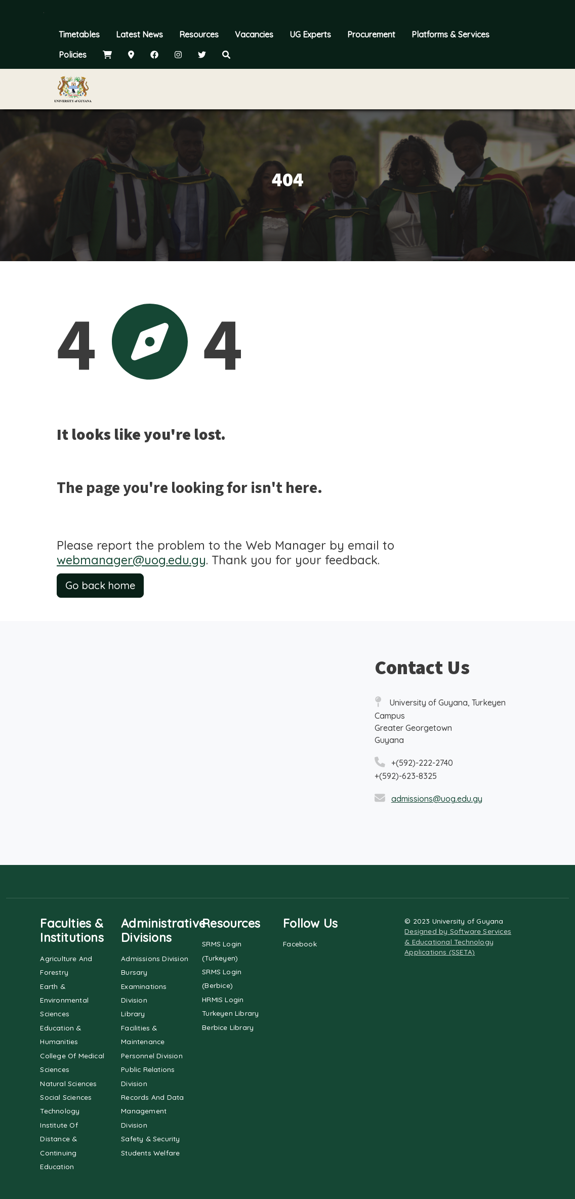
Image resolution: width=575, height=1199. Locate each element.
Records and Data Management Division (152, 1111)
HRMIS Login (222, 999)
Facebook (300, 943)
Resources (199, 34)
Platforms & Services (450, 34)
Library (133, 1013)
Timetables (79, 34)
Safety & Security (150, 1138)
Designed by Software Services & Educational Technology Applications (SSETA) (457, 941)
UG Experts (310, 34)
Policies (73, 55)
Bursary (134, 972)
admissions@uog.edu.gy (436, 799)
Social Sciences (66, 1097)
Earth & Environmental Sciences (64, 1000)
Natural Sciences (68, 1083)
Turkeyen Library (230, 1013)
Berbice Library (228, 1027)
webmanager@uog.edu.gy (131, 559)
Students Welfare (150, 1152)
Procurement (371, 34)
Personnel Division (152, 1055)
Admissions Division (154, 958)
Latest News (139, 34)
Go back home (100, 585)
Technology (59, 1110)
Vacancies (254, 34)
